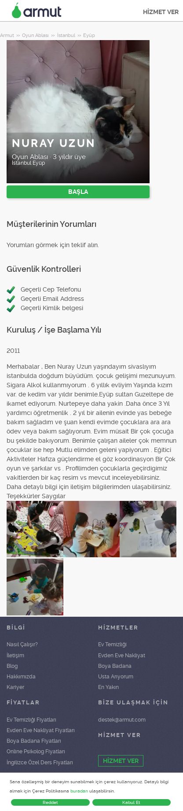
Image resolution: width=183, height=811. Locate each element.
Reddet (50, 802)
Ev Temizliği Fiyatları (31, 720)
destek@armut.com (122, 720)
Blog (12, 666)
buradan (79, 791)
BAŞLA (78, 191)
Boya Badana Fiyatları (34, 741)
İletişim (15, 655)
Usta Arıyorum (115, 677)
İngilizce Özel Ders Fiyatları (40, 762)
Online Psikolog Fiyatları (36, 751)
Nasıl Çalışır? (22, 644)
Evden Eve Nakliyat (121, 655)
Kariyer (15, 687)
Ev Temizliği (112, 644)
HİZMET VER (161, 11)
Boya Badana (115, 666)
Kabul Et (131, 802)
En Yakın (108, 687)
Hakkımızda (21, 677)
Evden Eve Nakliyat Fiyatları (41, 730)
